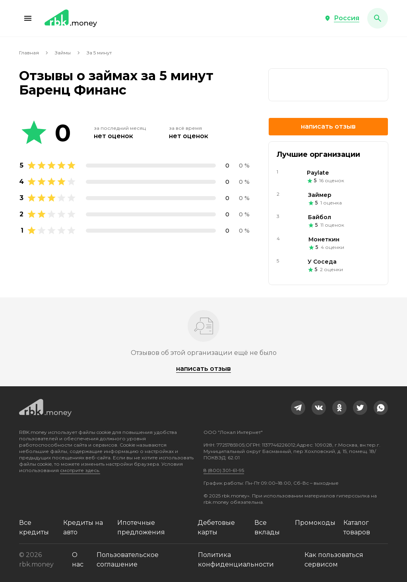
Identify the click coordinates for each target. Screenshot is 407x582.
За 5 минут (99, 53)
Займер (319, 194)
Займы (63, 53)
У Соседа (322, 261)
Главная (29, 53)
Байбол (319, 217)
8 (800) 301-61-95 (224, 470)
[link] (328, 85)
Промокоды (315, 522)
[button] (28, 18)
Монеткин (323, 239)
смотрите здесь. (80, 470)
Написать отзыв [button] (328, 126)
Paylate (318, 172)
